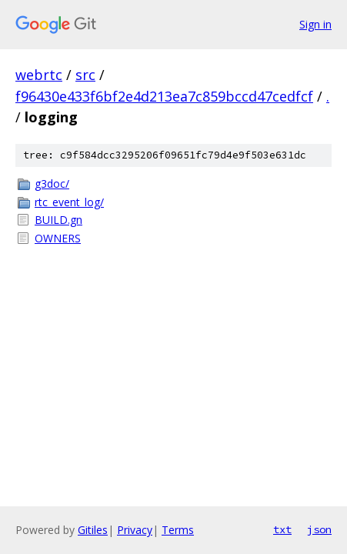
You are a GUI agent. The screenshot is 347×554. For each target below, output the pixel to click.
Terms (178, 529)
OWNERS (58, 238)
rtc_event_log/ (69, 202)
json (319, 529)
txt (282, 529)
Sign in (315, 24)
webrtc (38, 74)
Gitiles (93, 529)
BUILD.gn (58, 219)
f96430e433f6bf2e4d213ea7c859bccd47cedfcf (164, 96)
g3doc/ (52, 183)
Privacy (134, 529)
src (85, 74)
